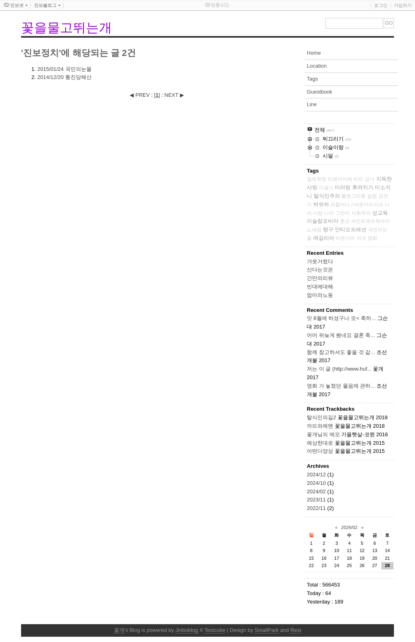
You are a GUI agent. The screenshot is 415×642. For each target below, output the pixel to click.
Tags (312, 79)
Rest (295, 630)
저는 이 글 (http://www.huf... (339, 369)
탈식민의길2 (321, 417)
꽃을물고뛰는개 (66, 27)
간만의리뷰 (320, 278)
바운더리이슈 (368, 204)
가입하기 (403, 5)
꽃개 (119, 630)
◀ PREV (140, 95)
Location (317, 66)
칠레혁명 (316, 179)
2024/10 (317, 483)
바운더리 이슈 (351, 238)
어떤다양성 (320, 451)
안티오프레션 (350, 229)
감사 (369, 179)
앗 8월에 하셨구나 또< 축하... (341, 318)
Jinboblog (186, 630)
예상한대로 (320, 443)
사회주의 (361, 213)
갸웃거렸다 (320, 261)
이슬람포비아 (322, 221)
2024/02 (317, 491)
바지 (358, 179)
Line (312, 104)
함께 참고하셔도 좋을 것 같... (341, 352)
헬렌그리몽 (353, 196)
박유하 (321, 204)
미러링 (343, 187)
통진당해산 (64, 77)
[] (157, 95)
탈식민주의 (327, 196)
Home (314, 53)
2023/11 (317, 500)
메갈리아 (323, 238)
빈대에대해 (320, 287)
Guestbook (319, 92)
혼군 (345, 221)
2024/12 (317, 474)
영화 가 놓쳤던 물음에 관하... (341, 386)
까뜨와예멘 (320, 426)
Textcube (214, 630)
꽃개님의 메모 (323, 434)
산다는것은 (320, 270)
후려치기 (362, 187)
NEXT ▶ (174, 95)
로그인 (380, 5)
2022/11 (317, 508)
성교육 (380, 213)
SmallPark (266, 630)
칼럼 (372, 196)
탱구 (328, 229)
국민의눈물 (64, 69)
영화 (372, 238)
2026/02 (349, 527)
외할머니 (340, 204)
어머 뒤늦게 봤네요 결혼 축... (341, 335)
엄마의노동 (320, 295)
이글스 (326, 187)
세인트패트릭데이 (370, 221)
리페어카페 (340, 179)
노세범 (314, 229)
